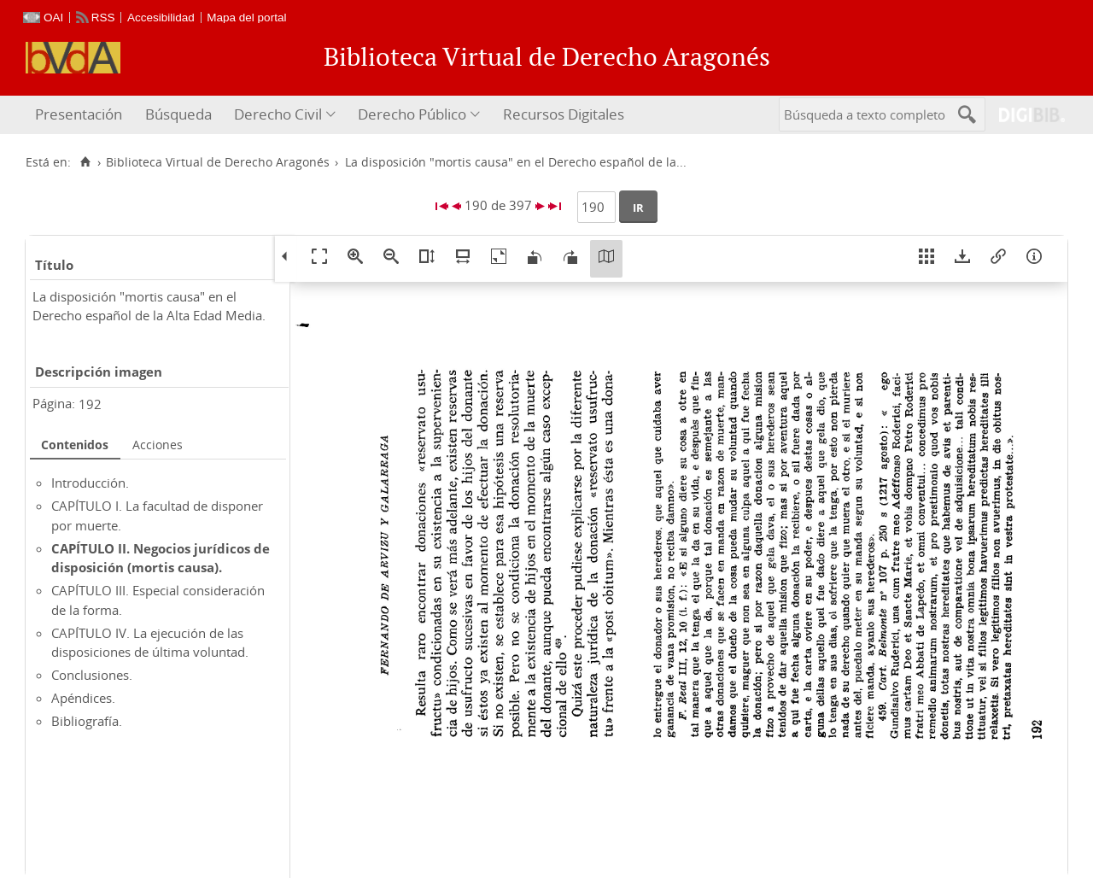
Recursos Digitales (563, 114)
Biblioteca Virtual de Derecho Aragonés (218, 162)
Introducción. (90, 482)
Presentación (78, 114)
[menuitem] (80, 115)
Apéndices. (83, 697)
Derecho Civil (278, 114)
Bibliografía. (86, 720)
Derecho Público (412, 114)
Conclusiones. (91, 674)
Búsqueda (178, 114)
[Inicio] (85, 162)
